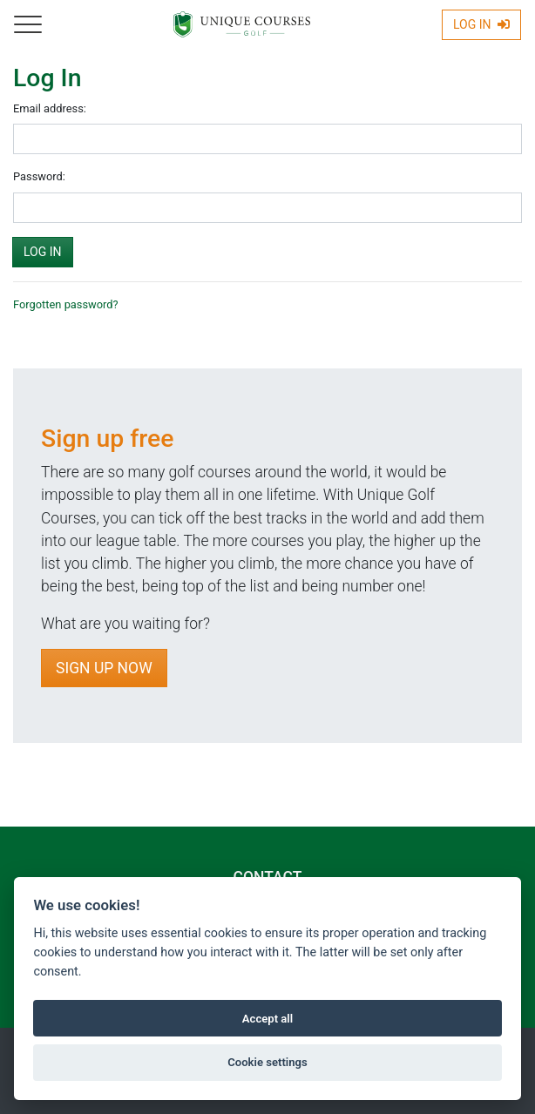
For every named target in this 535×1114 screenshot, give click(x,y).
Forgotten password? (66, 304)
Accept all (267, 1018)
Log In (481, 24)
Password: (39, 176)
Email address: (49, 108)
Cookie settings (267, 1062)
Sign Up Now (104, 668)
